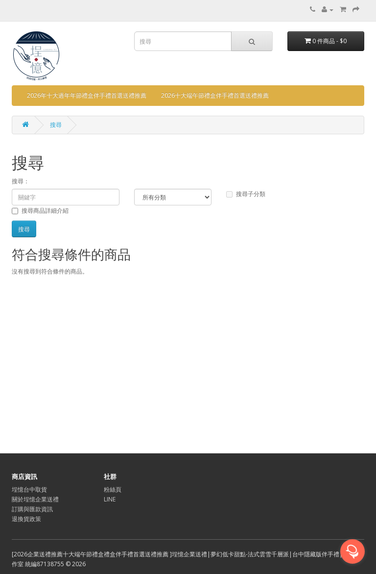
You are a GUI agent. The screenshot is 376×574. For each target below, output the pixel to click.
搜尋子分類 (245, 194)
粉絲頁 (112, 489)
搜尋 (56, 125)
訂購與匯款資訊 (32, 509)
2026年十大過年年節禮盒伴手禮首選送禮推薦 (86, 95)
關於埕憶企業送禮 (35, 499)
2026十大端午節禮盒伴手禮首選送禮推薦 (215, 95)
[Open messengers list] (352, 551)
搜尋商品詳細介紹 (40, 210)
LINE (110, 499)
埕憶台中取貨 (29, 489)
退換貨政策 (26, 519)
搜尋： (20, 181)
